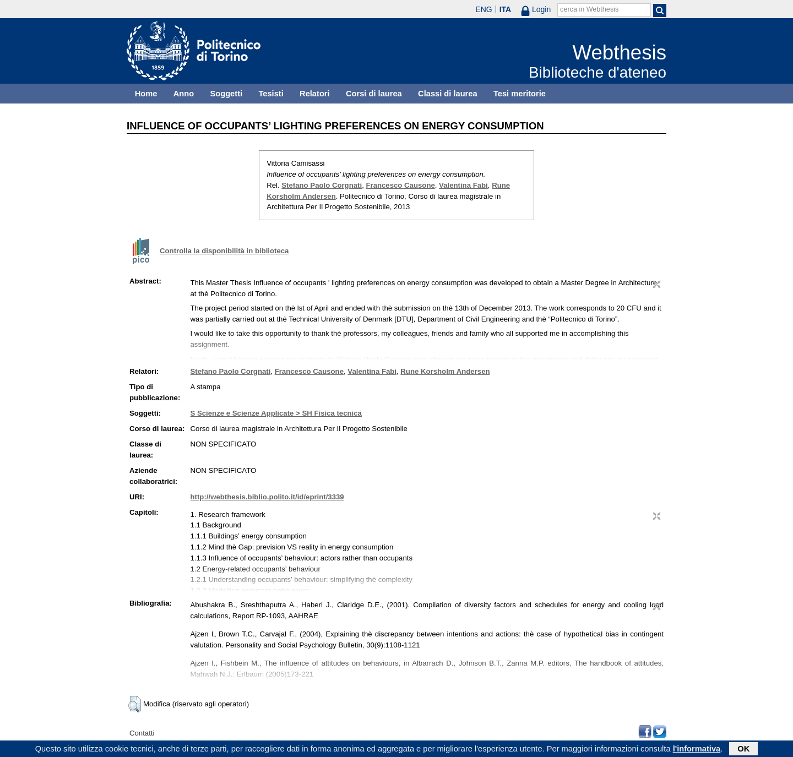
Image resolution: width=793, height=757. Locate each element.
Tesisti (270, 93)
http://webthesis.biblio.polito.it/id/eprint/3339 (267, 497)
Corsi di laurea (374, 93)
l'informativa (697, 749)
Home (146, 93)
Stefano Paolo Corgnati (321, 185)
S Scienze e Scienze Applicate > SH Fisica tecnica (276, 413)
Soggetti (226, 93)
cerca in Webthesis (589, 9)
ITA (505, 9)
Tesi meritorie (519, 93)
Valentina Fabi (463, 185)
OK (743, 749)
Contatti (141, 733)
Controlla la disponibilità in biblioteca (224, 251)
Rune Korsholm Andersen (445, 371)
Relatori (315, 93)
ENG (483, 9)
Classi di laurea (447, 93)
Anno (183, 93)
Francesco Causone (400, 185)
